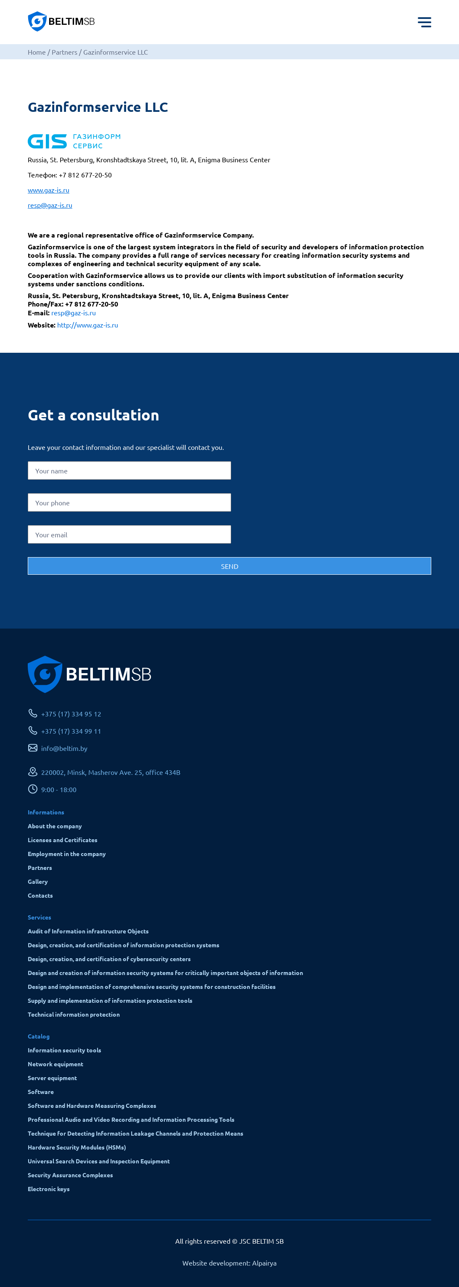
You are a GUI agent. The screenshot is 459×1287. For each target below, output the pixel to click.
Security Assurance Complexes (70, 1175)
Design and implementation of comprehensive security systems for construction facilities (152, 986)
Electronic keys (49, 1188)
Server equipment (52, 1077)
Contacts (40, 895)
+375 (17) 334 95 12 (71, 713)
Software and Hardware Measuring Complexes (92, 1105)
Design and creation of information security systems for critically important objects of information (165, 972)
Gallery (38, 881)
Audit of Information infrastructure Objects (88, 931)
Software (41, 1091)
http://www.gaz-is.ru (87, 324)
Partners (40, 867)
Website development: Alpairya (229, 1262)
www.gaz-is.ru (48, 189)
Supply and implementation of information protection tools (110, 1000)
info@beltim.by (64, 748)
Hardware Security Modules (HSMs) (77, 1147)
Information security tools (64, 1050)
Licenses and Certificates (63, 839)
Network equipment (55, 1064)
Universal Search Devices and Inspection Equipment (99, 1161)
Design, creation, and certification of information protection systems (123, 945)
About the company (55, 826)
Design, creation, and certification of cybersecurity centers (109, 958)
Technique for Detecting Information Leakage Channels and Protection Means (135, 1133)
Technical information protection (74, 1014)
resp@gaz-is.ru (50, 205)
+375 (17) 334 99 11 (71, 731)
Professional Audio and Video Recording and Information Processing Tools (131, 1119)
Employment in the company (67, 853)
